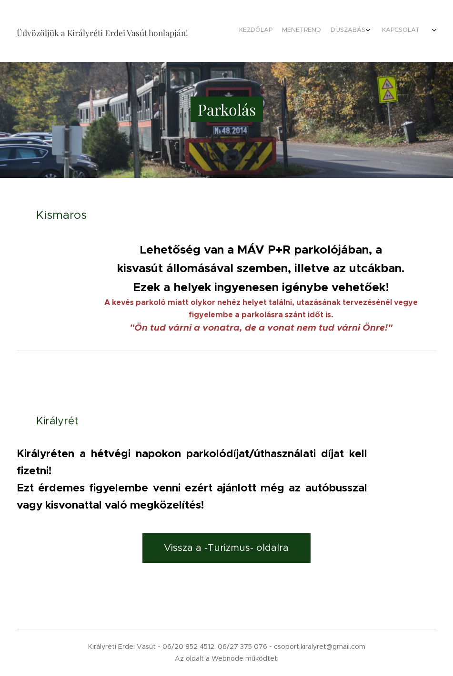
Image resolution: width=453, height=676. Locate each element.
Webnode (227, 658)
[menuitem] (294, 31)
